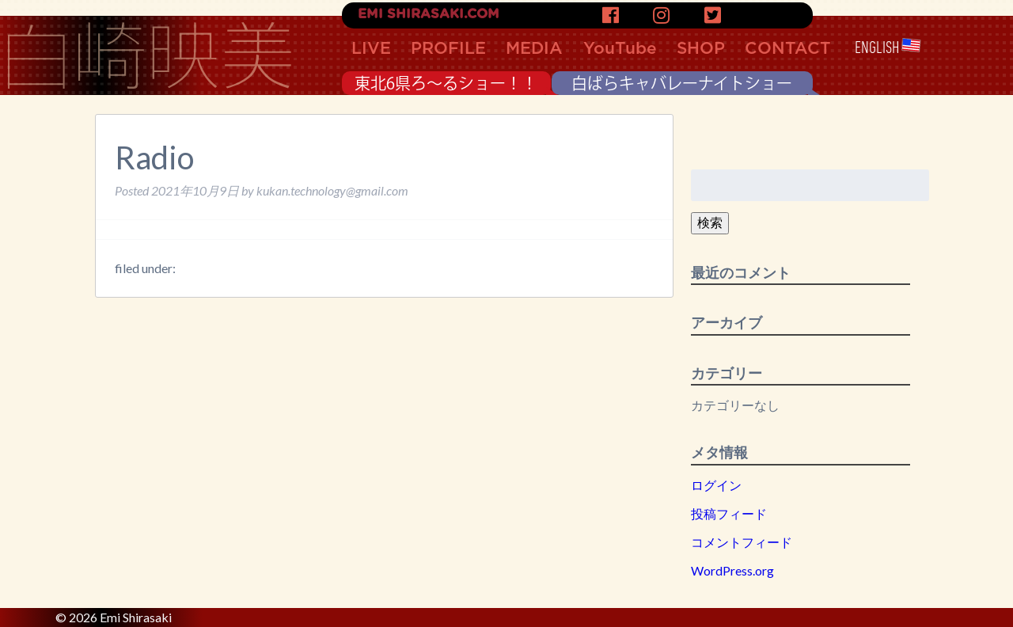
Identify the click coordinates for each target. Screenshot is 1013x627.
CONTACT (788, 48)
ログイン (716, 484)
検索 (710, 222)
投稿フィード (729, 513)
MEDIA (534, 48)
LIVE (371, 48)
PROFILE (448, 48)
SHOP (701, 48)
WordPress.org (732, 570)
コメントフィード (741, 541)
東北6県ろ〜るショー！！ (446, 83)
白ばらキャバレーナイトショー (681, 83)
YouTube (620, 48)
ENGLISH (888, 48)
